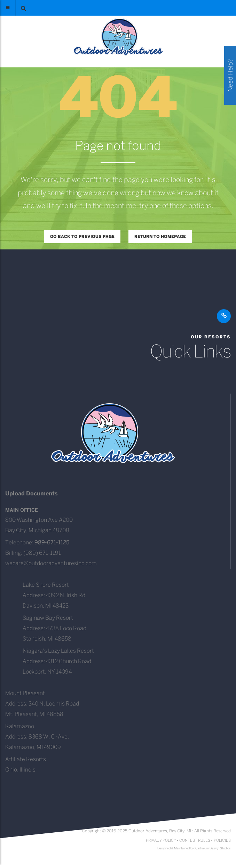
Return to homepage (160, 237)
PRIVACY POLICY (161, 840)
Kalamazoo (19, 726)
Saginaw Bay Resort (48, 618)
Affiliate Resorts (25, 759)
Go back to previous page (82, 237)
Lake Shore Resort (46, 585)
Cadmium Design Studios (213, 848)
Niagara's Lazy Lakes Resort (58, 651)
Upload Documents (31, 493)
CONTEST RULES (194, 840)
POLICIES (222, 840)
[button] (23, 8)
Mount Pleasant (25, 693)
